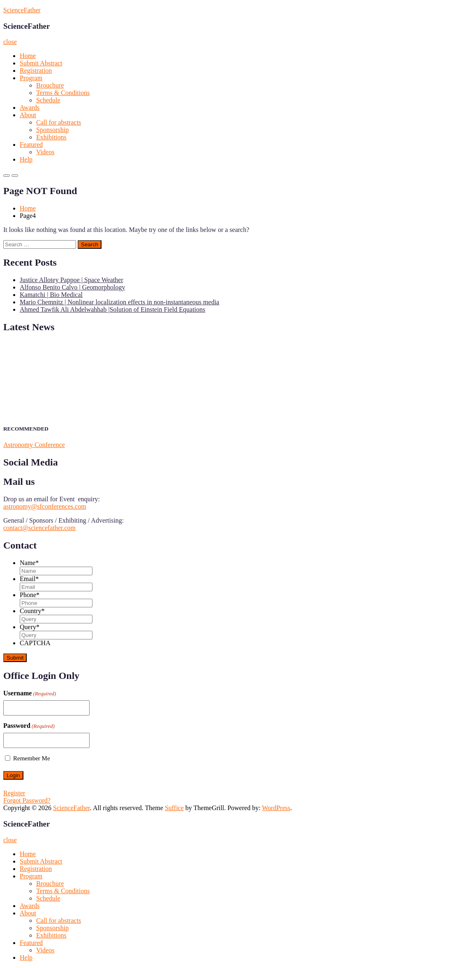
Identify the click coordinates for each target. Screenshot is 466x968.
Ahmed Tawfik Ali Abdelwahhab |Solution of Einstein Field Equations (112, 309)
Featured (31, 144)
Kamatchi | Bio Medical (51, 294)
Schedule (48, 100)
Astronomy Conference (34, 444)
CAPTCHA (35, 642)
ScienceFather (22, 10)
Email (29, 578)
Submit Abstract (41, 63)
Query (29, 626)
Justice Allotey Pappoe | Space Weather (71, 279)
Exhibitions (51, 137)
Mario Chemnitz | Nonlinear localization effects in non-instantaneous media (119, 302)
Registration (36, 70)
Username (29, 693)
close (10, 41)
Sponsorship (52, 129)
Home (28, 55)
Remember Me (31, 758)
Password (29, 725)
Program (31, 77)
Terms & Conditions (63, 92)
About (28, 114)
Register (14, 793)
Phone (29, 594)
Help (26, 159)
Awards (29, 107)
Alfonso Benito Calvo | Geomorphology (72, 287)
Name (29, 562)
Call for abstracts (58, 122)
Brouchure (50, 85)
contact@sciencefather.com (39, 527)
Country (32, 610)
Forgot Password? (27, 800)
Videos (45, 151)
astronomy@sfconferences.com (44, 506)
